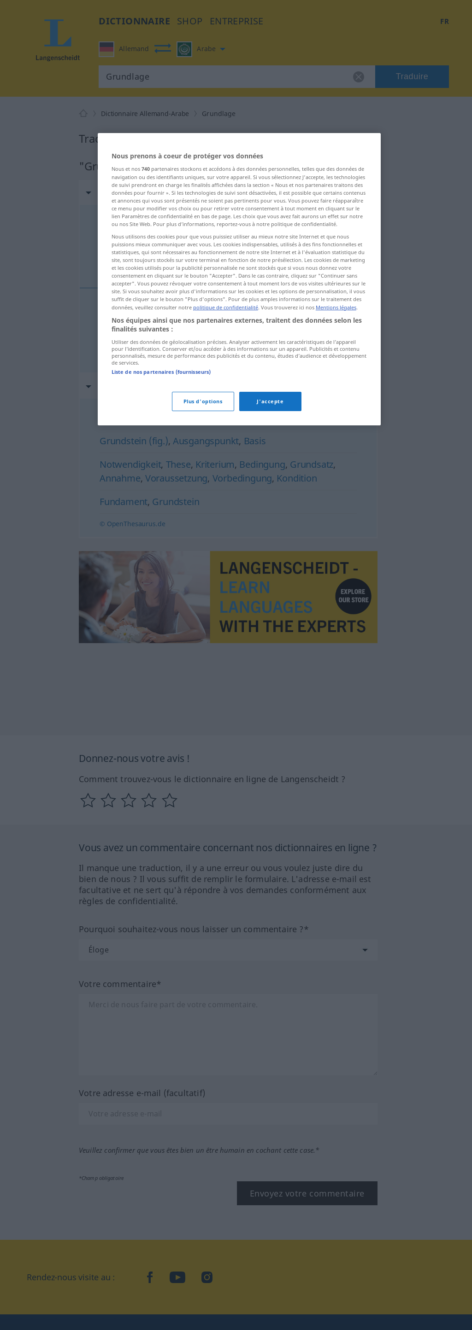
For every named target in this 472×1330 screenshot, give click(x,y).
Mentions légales (336, 307)
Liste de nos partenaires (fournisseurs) (161, 371)
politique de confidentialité (225, 307)
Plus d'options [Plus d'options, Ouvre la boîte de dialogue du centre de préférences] (203, 401)
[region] (239, 279)
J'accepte (270, 401)
